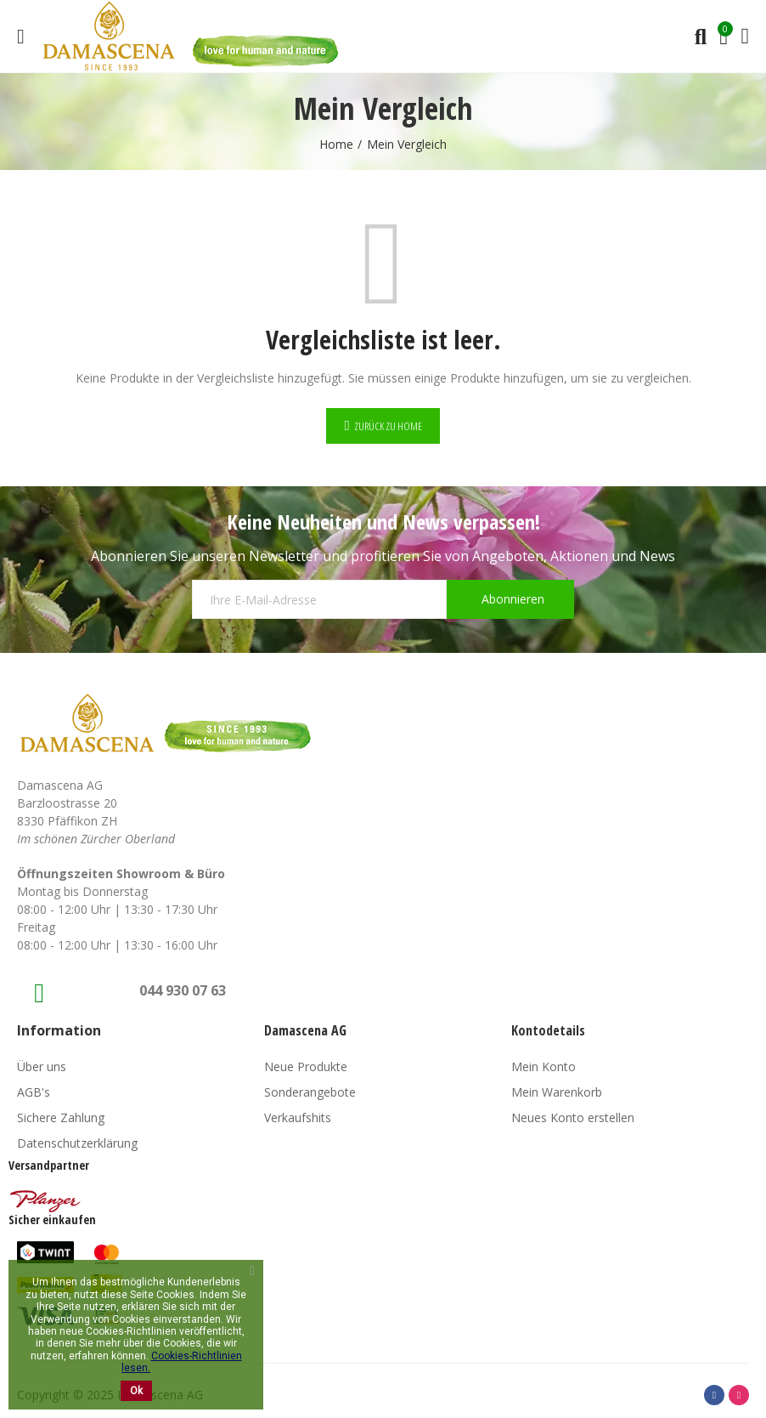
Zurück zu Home (388, 426)
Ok (136, 1391)
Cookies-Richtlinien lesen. (181, 1362)
